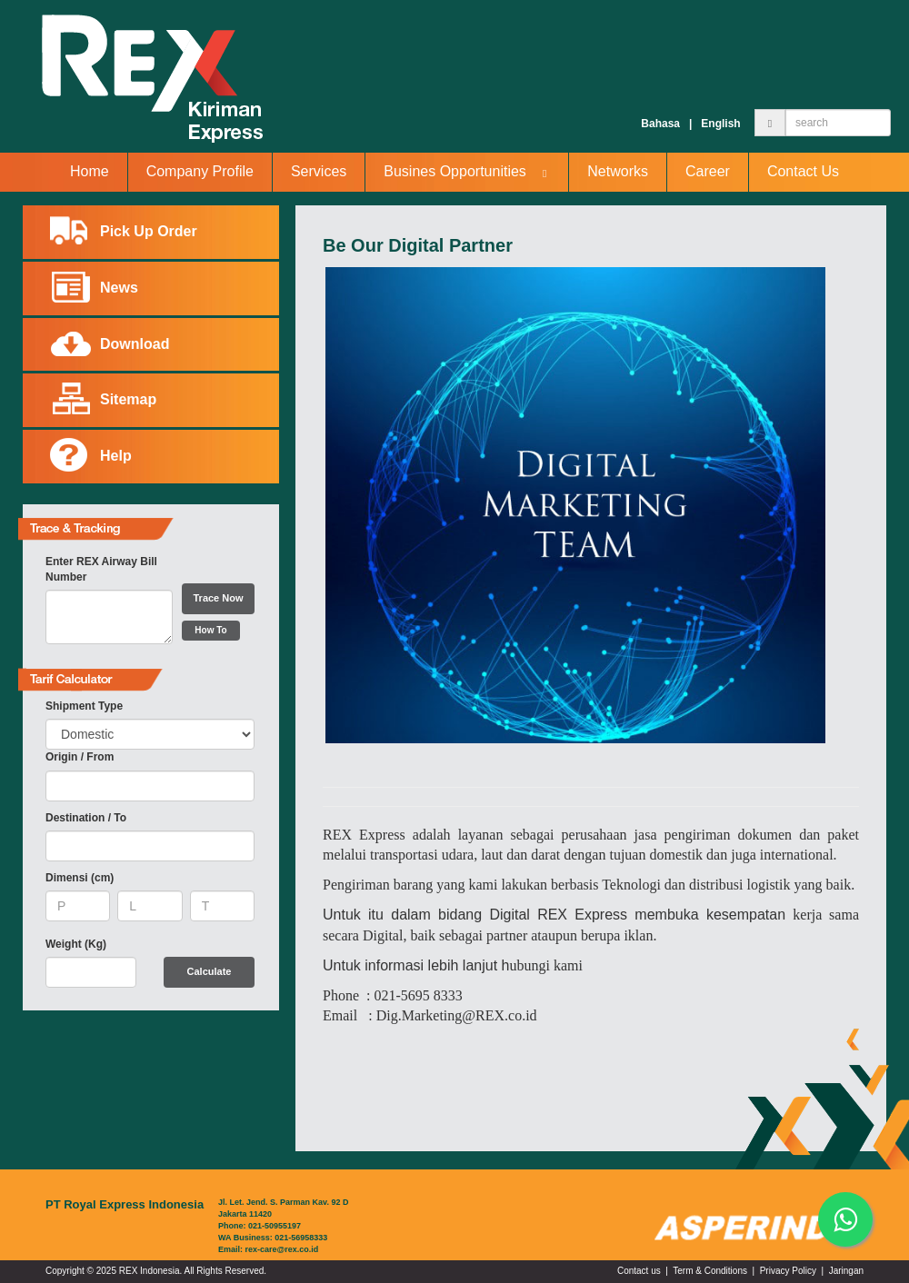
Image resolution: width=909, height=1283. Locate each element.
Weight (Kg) (75, 944)
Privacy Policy (788, 1271)
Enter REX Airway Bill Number (101, 569)
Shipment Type (84, 706)
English (720, 123)
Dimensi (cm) (79, 877)
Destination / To (85, 817)
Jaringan (846, 1271)
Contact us (639, 1271)
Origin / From (79, 757)
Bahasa (660, 123)
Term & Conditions (710, 1271)
